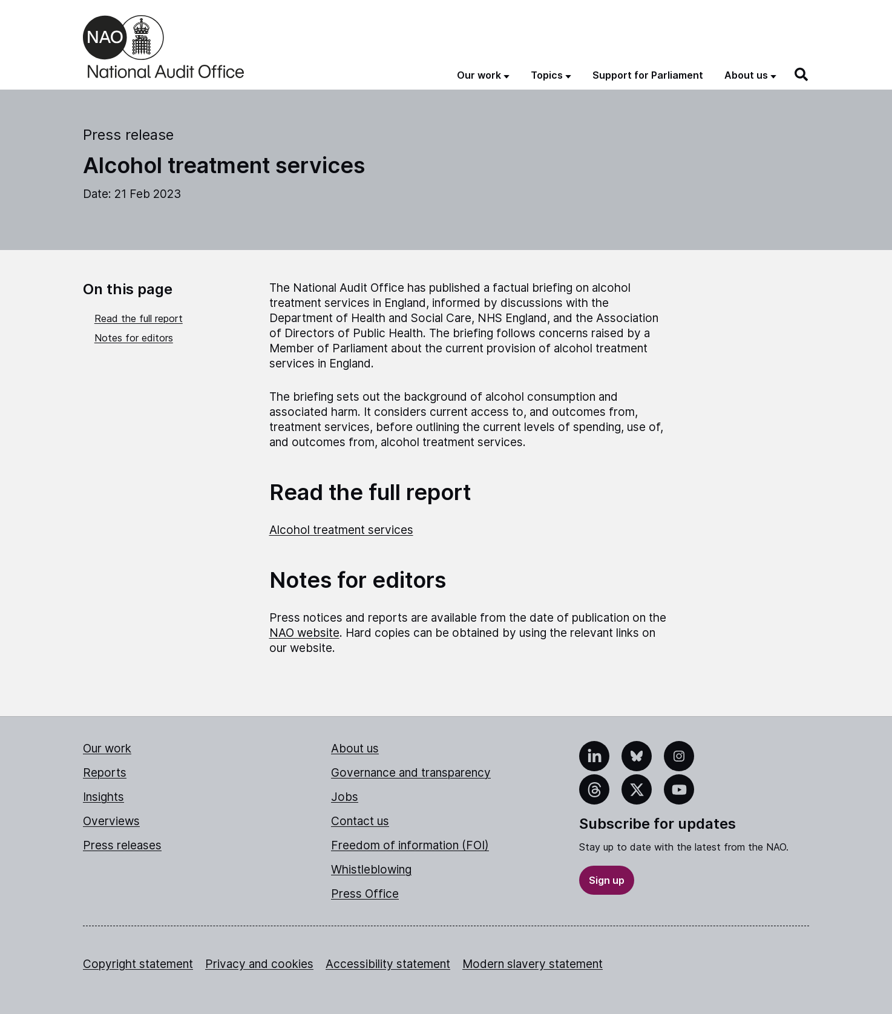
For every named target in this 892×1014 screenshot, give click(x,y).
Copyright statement (138, 964)
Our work (107, 749)
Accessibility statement (388, 964)
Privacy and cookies (259, 964)
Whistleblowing (371, 870)
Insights (103, 797)
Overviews (111, 821)
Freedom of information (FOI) (410, 845)
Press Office (365, 894)
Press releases (122, 845)
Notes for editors (133, 338)
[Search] (802, 74)
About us (355, 749)
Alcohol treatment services (341, 530)
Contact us (360, 821)
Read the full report (138, 318)
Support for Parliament (647, 75)
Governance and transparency (411, 773)
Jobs (344, 797)
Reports (104, 773)
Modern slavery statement (532, 964)
